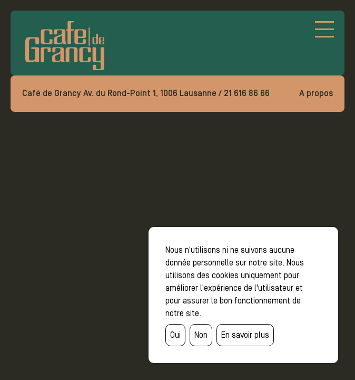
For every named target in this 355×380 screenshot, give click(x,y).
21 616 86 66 (247, 93)
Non (201, 335)
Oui (175, 335)
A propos (316, 93)
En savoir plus (245, 335)
